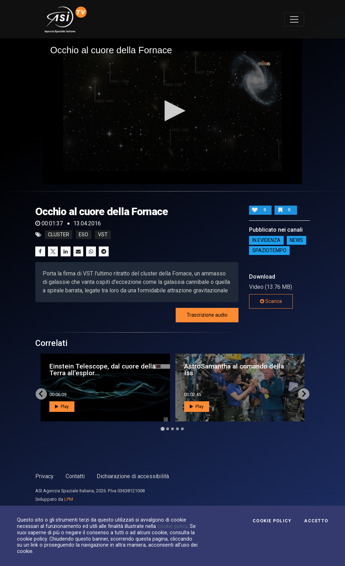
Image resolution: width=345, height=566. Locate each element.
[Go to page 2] (167, 428)
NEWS (296, 240)
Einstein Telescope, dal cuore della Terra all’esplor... (102, 369)
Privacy (44, 476)
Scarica (271, 301)
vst (103, 235)
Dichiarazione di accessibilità (133, 476)
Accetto (316, 521)
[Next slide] (303, 394)
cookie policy (172, 526)
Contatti (75, 476)
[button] (172, 110)
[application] (172, 111)
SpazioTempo (269, 250)
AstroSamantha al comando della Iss (234, 369)
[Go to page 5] (182, 428)
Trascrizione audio (207, 315)
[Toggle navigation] (294, 19)
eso (83, 235)
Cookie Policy (272, 521)
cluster (58, 235)
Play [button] (62, 406)
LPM (68, 499)
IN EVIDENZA (266, 240)
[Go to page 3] (172, 428)
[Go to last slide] (41, 394)
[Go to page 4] (177, 428)
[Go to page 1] (162, 429)
